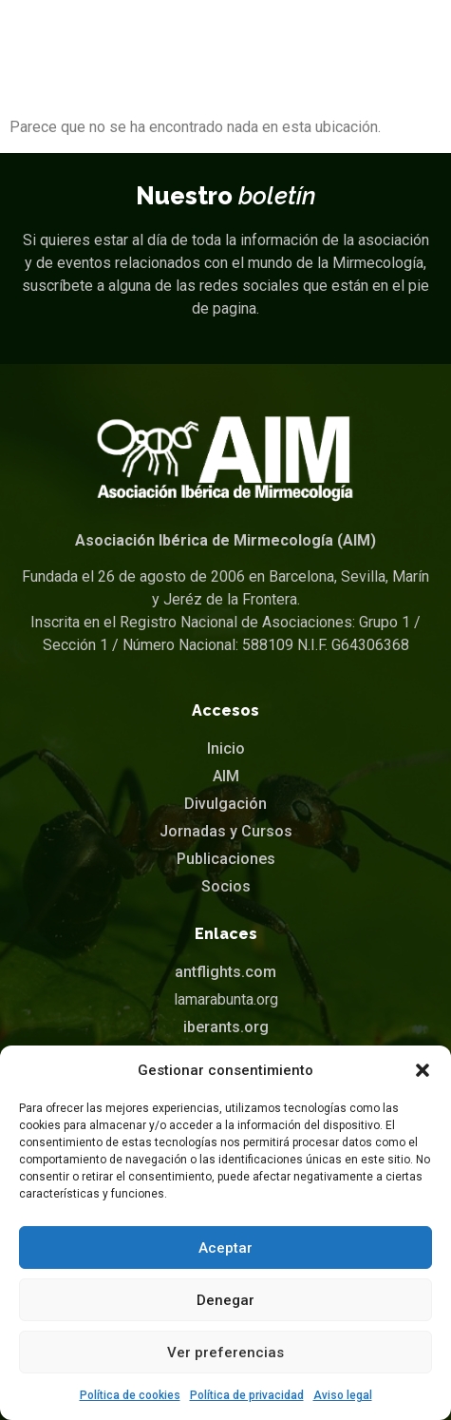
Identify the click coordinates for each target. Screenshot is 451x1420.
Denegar (225, 1300)
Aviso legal (342, 1395)
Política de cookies (130, 1395)
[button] (422, 1070)
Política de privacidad (247, 1395)
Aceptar (225, 1248)
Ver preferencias (225, 1352)
